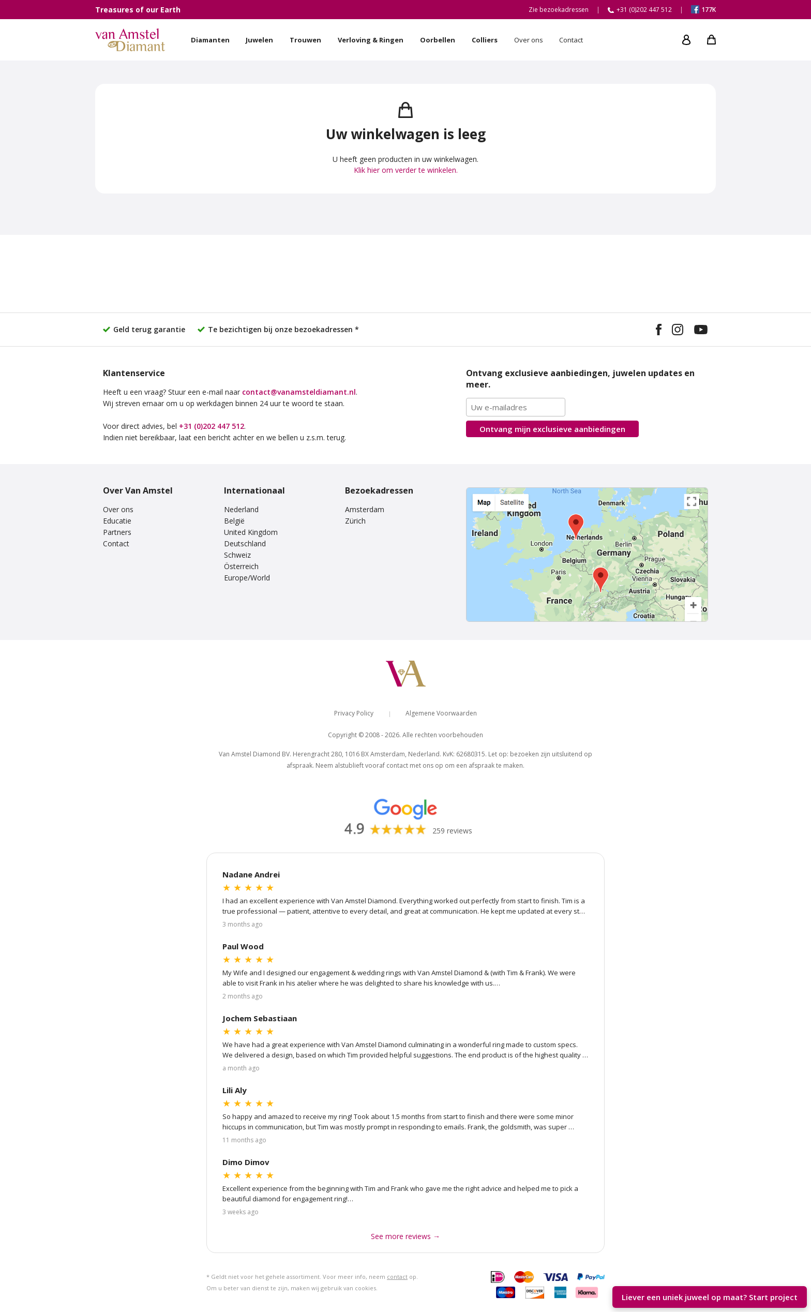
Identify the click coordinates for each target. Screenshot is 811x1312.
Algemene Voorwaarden (441, 713)
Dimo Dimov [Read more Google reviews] (245, 1162)
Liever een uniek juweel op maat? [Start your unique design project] (710, 1297)
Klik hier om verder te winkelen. (406, 170)
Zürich (355, 521)
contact (397, 1276)
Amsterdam (364, 509)
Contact (116, 543)
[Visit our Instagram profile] (677, 331)
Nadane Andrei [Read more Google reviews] (251, 874)
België (234, 521)
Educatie (117, 521)
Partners (117, 532)
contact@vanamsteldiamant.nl (299, 392)
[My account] (686, 39)
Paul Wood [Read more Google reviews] (243, 946)
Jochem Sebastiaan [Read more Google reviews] (259, 1018)
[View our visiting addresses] (587, 554)
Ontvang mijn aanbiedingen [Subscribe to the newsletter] (552, 429)
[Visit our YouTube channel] (701, 331)
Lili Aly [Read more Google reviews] (234, 1090)
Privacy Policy (353, 713)
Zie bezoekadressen (559, 9)
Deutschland (245, 543)
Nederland (241, 509)
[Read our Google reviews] (405, 815)
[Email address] (515, 407)
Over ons (118, 509)
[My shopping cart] (711, 39)
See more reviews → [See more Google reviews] (405, 1236)
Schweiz (237, 555)
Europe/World (247, 578)
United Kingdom (251, 532)
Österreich (241, 566)
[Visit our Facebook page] (659, 331)
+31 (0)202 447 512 (211, 426)
